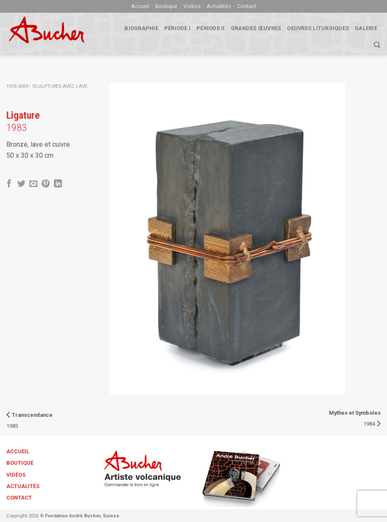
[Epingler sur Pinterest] (46, 184)
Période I (177, 28)
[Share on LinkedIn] (58, 184)
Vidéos (192, 6)
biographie (141, 28)
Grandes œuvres (256, 28)
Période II (210, 28)
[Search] (377, 45)
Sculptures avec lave (59, 86)
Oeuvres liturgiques (318, 28)
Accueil (140, 6)
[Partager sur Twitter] (21, 184)
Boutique (166, 6)
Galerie (366, 28)
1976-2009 (17, 86)
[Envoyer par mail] (33, 184)
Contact (246, 6)
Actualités (219, 6)
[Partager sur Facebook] (9, 184)
